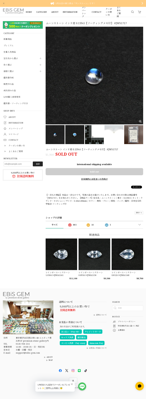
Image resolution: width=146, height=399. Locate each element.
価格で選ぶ (9, 71)
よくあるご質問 (119, 11)
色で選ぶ (8, 65)
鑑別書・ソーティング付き (16, 103)
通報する (139, 212)
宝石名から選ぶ (11, 58)
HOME (29, 12)
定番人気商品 (10, 52)
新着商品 (8, 39)
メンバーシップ (84, 11)
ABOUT (55, 12)
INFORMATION (70, 12)
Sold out (94, 171)
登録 (38, 164)
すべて (54, 224)
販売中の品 (9, 84)
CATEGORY (41, 12)
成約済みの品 (10, 90)
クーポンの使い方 (109, 11)
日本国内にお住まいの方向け (94, 179)
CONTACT (96, 12)
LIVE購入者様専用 (12, 97)
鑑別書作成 (9, 78)
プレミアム (9, 45)
